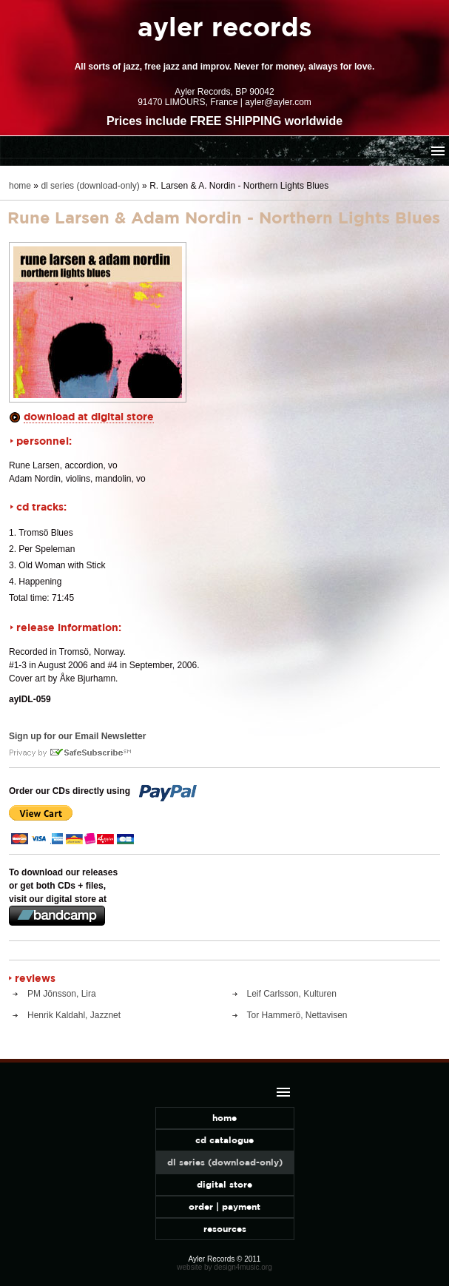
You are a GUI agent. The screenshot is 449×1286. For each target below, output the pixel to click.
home (20, 186)
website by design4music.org (224, 1267)
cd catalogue (224, 1139)
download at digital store (89, 416)
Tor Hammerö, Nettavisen (297, 1015)
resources (224, 1228)
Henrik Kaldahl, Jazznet (74, 1015)
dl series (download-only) (90, 186)
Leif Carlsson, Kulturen (292, 994)
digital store (224, 1184)
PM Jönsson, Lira (61, 994)
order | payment (224, 1206)
